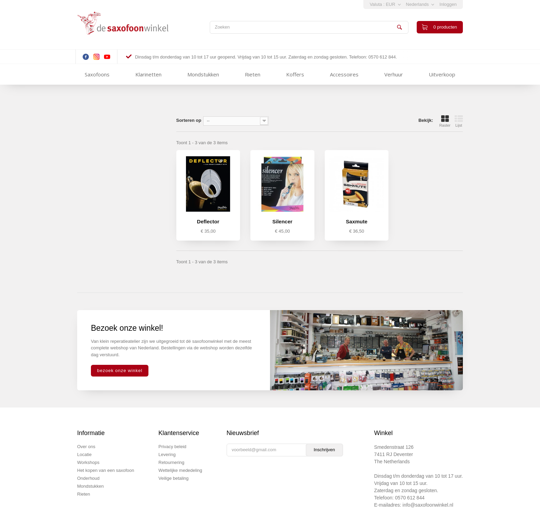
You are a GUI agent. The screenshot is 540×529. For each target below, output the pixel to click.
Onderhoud (88, 478)
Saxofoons (97, 74)
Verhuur (393, 74)
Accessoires (344, 74)
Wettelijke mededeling (180, 470)
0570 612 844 (410, 497)
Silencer (282, 221)
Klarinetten (148, 74)
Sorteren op (188, 120)
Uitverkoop (442, 74)
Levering (167, 454)
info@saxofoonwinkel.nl (428, 505)
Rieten (252, 74)
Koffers (295, 74)
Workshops (88, 462)
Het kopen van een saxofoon (105, 470)
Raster (444, 121)
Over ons (86, 446)
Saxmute (356, 221)
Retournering (171, 462)
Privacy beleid (172, 446)
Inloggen (448, 4)
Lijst (459, 121)
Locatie (84, 454)
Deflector (208, 221)
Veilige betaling (173, 478)
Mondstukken (203, 74)
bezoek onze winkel (119, 370)
